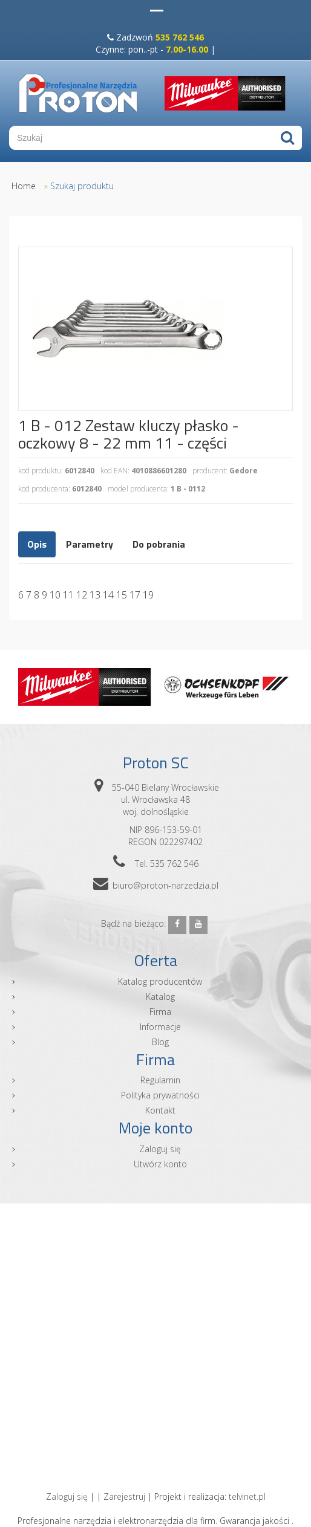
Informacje (160, 1027)
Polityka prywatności (160, 1095)
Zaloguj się (160, 1149)
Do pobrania (159, 544)
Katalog (160, 996)
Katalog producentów (160, 981)
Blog (160, 1042)
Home (23, 186)
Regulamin (160, 1080)
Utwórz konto (160, 1164)
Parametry (89, 544)
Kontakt (160, 1110)
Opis (37, 544)
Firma (160, 1011)
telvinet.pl (247, 1496)
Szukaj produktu (82, 186)
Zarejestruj (124, 1496)
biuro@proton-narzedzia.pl (165, 885)
